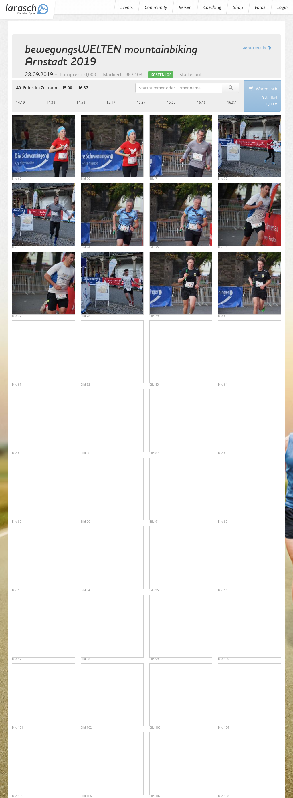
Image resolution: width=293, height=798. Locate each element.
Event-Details (256, 48)
